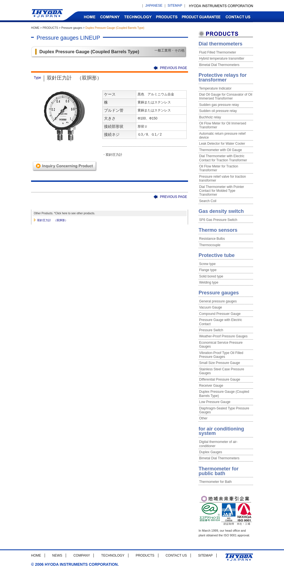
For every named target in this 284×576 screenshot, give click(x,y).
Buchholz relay (210, 117)
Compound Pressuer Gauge (219, 314)
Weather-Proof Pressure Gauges (223, 336)
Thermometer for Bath (215, 482)
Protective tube (217, 255)
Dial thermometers (220, 44)
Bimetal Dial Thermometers (219, 65)
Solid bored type (211, 276)
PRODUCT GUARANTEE (201, 16)
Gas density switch (221, 211)
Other (203, 418)
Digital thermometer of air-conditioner (218, 444)
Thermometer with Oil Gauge (220, 150)
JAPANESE (154, 5)
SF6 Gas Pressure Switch (218, 220)
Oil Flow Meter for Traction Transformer (218, 168)
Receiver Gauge (211, 386)
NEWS (57, 555)
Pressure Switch (211, 330)
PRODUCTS (167, 16)
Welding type (208, 282)
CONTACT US (238, 16)
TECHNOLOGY (138, 16)
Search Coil (207, 201)
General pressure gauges (218, 301)
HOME (89, 16)
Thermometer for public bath (219, 471)
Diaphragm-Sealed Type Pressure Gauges (224, 410)
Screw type (207, 264)
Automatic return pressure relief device (222, 135)
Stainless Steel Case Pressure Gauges (221, 371)
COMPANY (110, 16)
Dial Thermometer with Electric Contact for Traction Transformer (223, 158)
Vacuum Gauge (210, 307)
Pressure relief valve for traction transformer (222, 178)
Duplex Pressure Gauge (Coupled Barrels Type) (224, 393)
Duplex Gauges (210, 452)
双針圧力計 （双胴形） (52, 220)
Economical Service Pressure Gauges (221, 344)
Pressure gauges (219, 292)
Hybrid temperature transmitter (221, 58)
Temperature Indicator (215, 88)
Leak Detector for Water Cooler (222, 144)
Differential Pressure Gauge (219, 379)
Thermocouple (209, 245)
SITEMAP (175, 5)
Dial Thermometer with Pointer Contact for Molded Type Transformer (221, 191)
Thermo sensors (218, 230)
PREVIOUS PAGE (173, 68)
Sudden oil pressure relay (218, 111)
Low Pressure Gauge (214, 402)
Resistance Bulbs (212, 239)
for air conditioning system (221, 431)
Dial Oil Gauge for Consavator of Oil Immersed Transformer (225, 96)
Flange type (208, 270)
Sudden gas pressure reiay (219, 105)
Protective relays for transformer (223, 77)
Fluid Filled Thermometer (217, 52)
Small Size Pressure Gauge (219, 363)
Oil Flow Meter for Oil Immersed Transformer (222, 125)
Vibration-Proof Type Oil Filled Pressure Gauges (221, 355)
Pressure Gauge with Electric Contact (220, 322)
